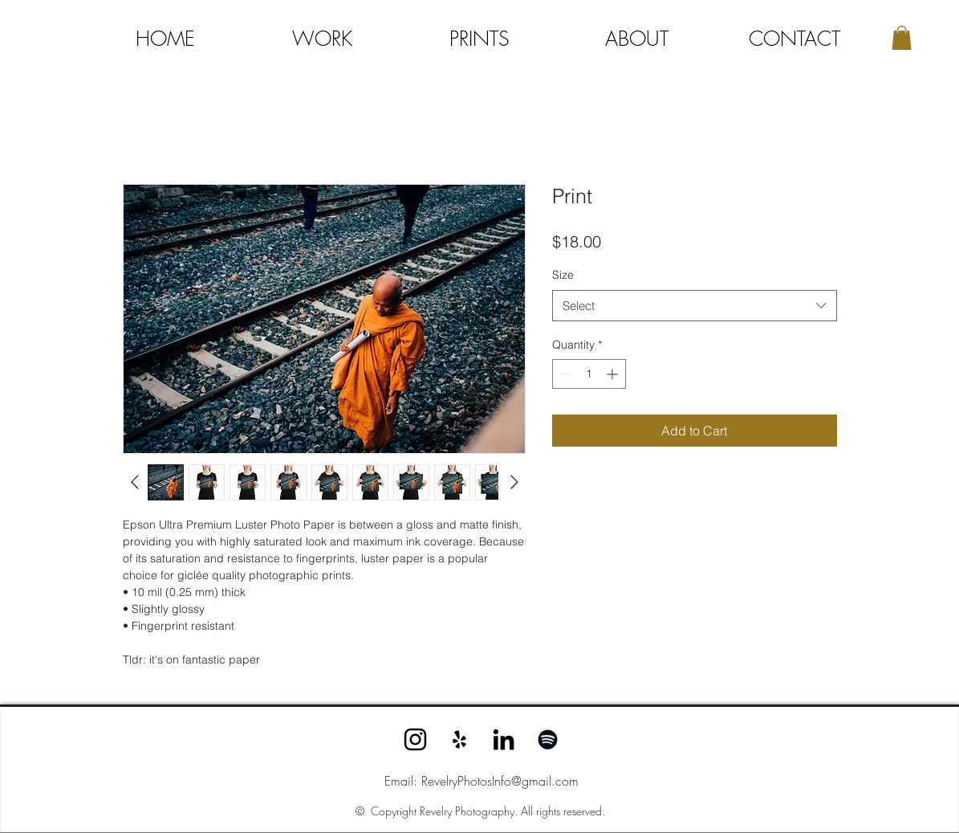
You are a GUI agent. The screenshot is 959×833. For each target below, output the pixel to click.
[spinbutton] (589, 374)
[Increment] (613, 374)
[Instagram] (415, 739)
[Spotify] (548, 739)
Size (563, 274)
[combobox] (694, 305)
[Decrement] (565, 374)
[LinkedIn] (503, 739)
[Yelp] (459, 739)
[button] (902, 38)
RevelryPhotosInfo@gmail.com (500, 781)
